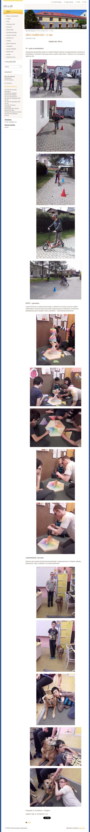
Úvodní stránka (57, 2)
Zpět (29, 822)
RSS (78, 2)
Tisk (85, 2)
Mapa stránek (69, 2)
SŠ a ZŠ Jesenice (30, 30)
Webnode (82, 828)
